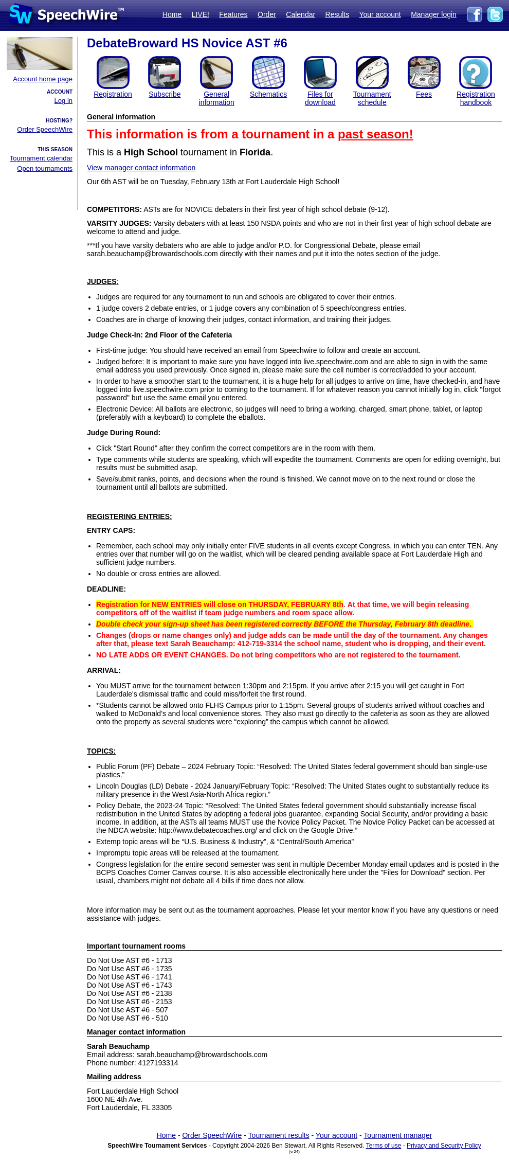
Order (267, 14)
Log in (63, 100)
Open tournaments (44, 168)
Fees (424, 94)
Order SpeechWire (44, 129)
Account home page (42, 79)
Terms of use (384, 1145)
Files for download (320, 98)
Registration (113, 94)
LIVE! (200, 14)
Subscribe (164, 94)
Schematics (268, 94)
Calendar (300, 14)
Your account (380, 14)
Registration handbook (476, 98)
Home (171, 14)
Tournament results (279, 1135)
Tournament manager (397, 1135)
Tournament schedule (372, 98)
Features (233, 14)
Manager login (434, 14)
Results (337, 14)
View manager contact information (141, 168)
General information (216, 98)
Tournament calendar (41, 158)
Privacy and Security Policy (444, 1145)
